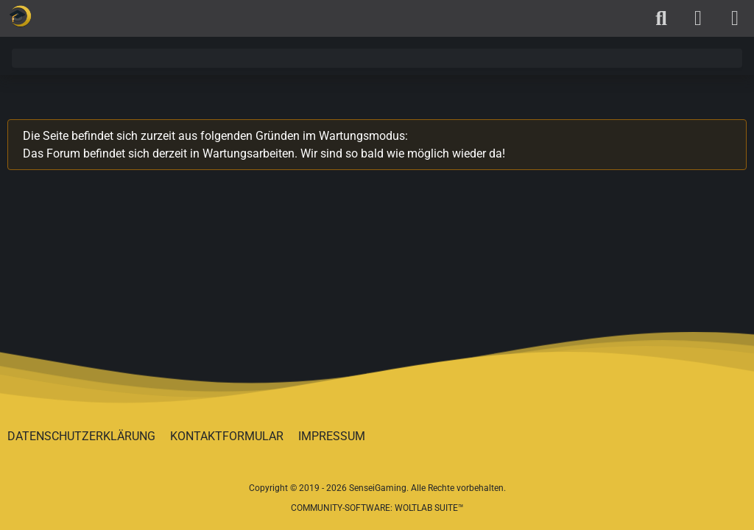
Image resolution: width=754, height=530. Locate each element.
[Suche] (661, 18)
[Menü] (735, 18)
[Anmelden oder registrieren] (698, 18)
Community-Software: (377, 508)
